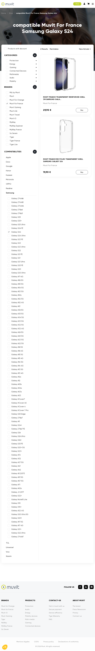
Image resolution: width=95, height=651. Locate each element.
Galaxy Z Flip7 (17, 418)
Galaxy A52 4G (17, 302)
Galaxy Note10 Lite (19, 499)
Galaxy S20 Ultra (18, 273)
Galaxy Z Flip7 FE (18, 429)
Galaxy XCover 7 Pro (19, 410)
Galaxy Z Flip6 (17, 210)
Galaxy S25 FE (17, 444)
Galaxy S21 (15, 258)
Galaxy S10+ (16, 507)
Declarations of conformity (68, 642)
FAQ (50, 619)
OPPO (8, 184)
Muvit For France (16, 104)
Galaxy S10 (15, 503)
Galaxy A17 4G (17, 525)
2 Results (44, 49)
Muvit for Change (7, 606)
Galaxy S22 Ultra (18, 533)
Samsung (10, 193)
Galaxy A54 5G (17, 288)
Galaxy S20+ (16, 518)
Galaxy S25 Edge (18, 414)
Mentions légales (23, 642)
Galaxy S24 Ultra (18, 236)
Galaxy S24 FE (17, 228)
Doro (8, 162)
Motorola (10, 179)
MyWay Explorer (16, 126)
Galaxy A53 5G (17, 291)
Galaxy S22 (16, 250)
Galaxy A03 (16, 395)
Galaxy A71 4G (17, 277)
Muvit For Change (17, 100)
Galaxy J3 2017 (17, 492)
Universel (10, 547)
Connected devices (32, 626)
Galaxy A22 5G (17, 343)
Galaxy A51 (15, 306)
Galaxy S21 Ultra (18, 262)
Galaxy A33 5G (17, 321)
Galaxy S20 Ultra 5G (19, 514)
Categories (10, 55)
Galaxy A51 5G (17, 477)
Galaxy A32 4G (17, 329)
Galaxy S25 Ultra (18, 225)
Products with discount (17, 49)
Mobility (13, 81)
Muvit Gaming (15, 107)
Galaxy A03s (16, 392)
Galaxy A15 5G (17, 355)
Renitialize (54, 49)
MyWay (13, 122)
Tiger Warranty (54, 616)
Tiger (12, 137)
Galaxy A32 (16, 459)
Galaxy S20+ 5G (18, 447)
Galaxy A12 (15, 381)
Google (9, 166)
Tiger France (15, 141)
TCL (7, 543)
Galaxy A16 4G (17, 351)
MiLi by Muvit (15, 92)
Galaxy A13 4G (17, 373)
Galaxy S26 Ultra (18, 436)
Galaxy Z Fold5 (17, 202)
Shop (77, 4)
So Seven (13, 133)
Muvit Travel (15, 115)
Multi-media (29, 619)
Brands (8, 87)
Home (3, 13)
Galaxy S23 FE (17, 239)
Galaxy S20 (16, 269)
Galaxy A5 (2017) (18, 473)
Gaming (13, 67)
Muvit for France (7, 609)
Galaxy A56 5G (17, 280)
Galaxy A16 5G (17, 347)
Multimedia (14, 74)
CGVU (36, 642)
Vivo (8, 552)
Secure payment (55, 609)
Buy (82, 110)
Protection (14, 61)
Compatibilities (12, 151)
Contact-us (77, 616)
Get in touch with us (56, 606)
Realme (9, 188)
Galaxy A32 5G (17, 325)
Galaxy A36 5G (17, 310)
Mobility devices (31, 616)
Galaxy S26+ (16, 440)
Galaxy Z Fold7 (17, 537)
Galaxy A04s (16, 388)
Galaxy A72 (16, 455)
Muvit (12, 96)
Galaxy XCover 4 (18, 407)
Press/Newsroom (79, 609)
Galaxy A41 (15, 466)
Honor (8, 171)
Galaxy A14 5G (17, 362)
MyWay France (16, 130)
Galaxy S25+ (16, 221)
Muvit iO (13, 118)
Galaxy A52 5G (17, 299)
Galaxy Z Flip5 (17, 213)
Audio (12, 78)
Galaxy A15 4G (17, 358)
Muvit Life (13, 111)
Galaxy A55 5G (17, 284)
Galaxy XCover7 (18, 399)
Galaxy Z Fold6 (17, 198)
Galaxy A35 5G (17, 314)
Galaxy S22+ (16, 496)
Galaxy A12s (16, 377)
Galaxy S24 (16, 232)
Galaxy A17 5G (17, 522)
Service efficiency (55, 613)
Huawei (9, 175)
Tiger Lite (14, 144)
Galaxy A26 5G (17, 332)
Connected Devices (18, 71)
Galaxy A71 (15, 485)
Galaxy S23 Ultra (18, 247)
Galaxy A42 (16, 470)
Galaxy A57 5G (17, 481)
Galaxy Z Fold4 (17, 206)
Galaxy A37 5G (17, 462)
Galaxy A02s (16, 488)
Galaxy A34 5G (17, 317)
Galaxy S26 (16, 433)
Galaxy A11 (15, 421)
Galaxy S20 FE (17, 265)
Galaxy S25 (16, 217)
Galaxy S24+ (16, 425)
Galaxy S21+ (16, 529)
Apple (8, 157)
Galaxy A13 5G (17, 369)
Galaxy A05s (16, 384)
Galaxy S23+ (16, 451)
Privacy (75, 613)
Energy (12, 64)
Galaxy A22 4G (17, 511)
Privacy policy (48, 642)
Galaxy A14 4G (17, 366)
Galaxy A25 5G (17, 336)
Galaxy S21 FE (17, 254)
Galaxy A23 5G (17, 340)
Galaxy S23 (16, 243)
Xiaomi (8, 556)
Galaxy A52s (16, 295)
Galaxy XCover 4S (19, 403)
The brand (76, 606)
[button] (5, 647)
